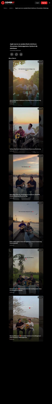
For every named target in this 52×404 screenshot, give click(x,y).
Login (37, 2)
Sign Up (44, 2)
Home (5, 8)
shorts (11, 8)
